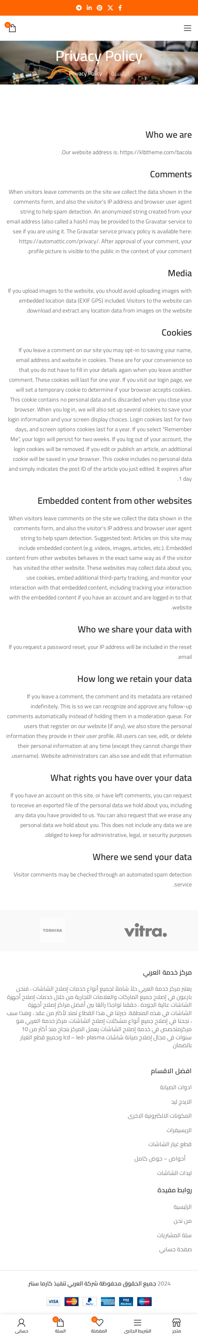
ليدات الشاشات (174, 1173)
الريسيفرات (179, 1130)
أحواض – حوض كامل (160, 1159)
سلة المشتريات (174, 1235)
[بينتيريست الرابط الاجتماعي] (99, 8)
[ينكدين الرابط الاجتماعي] (89, 8)
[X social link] (110, 8)
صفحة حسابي (175, 1249)
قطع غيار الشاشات (170, 1144)
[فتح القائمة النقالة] (187, 28)
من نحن (183, 1221)
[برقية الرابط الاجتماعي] (79, 8)
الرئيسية (120, 73)
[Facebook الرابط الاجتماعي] (120, 8)
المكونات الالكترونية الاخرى (160, 1116)
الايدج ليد (181, 1102)
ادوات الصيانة (176, 1087)
